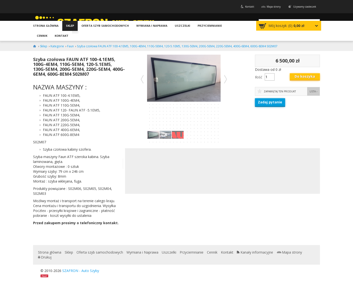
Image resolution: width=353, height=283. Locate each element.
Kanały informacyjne (256, 252)
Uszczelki (182, 25)
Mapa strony (274, 6)
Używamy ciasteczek (304, 6)
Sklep (70, 25)
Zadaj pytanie (270, 102)
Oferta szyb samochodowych (105, 25)
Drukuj (46, 257)
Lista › (313, 91)
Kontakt (249, 6)
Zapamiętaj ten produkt (280, 91)
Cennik (42, 35)
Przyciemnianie (210, 25)
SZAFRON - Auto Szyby (80, 270)
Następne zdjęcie (225, 79)
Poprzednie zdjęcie (142, 79)
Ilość (258, 77)
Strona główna (46, 25)
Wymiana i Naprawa (151, 25)
